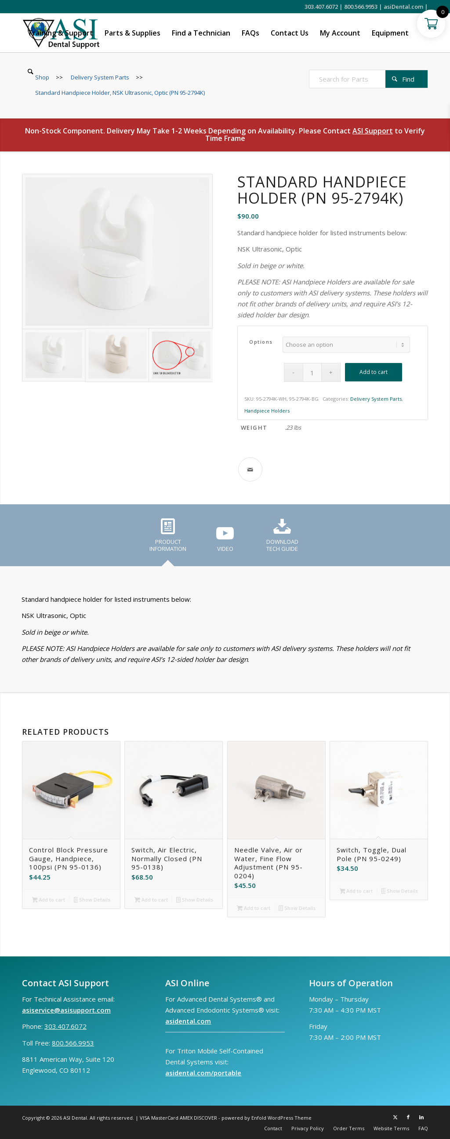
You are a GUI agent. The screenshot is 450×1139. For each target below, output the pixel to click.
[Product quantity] (312, 372)
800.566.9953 (360, 7)
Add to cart (373, 372)
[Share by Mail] (250, 469)
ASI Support (372, 131)
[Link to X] (395, 1117)
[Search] (30, 71)
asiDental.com (403, 7)
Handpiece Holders (267, 410)
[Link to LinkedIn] (421, 1117)
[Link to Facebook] (408, 1117)
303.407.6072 (321, 7)
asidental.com (188, 1021)
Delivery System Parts (376, 398)
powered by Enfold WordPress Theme (266, 1117)
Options (261, 341)
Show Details (92, 900)
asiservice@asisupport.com (66, 1010)
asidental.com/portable (203, 1072)
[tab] (167, 538)
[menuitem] (60, 33)
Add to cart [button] (48, 900)
